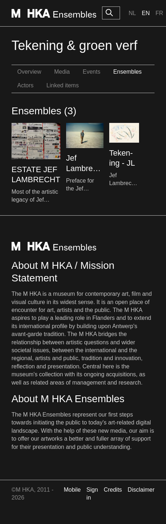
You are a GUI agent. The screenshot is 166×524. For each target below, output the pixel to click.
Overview (29, 72)
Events (91, 72)
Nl (132, 13)
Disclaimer (141, 490)
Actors (25, 85)
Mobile (72, 490)
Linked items (62, 85)
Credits (113, 490)
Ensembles (127, 72)
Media (62, 72)
